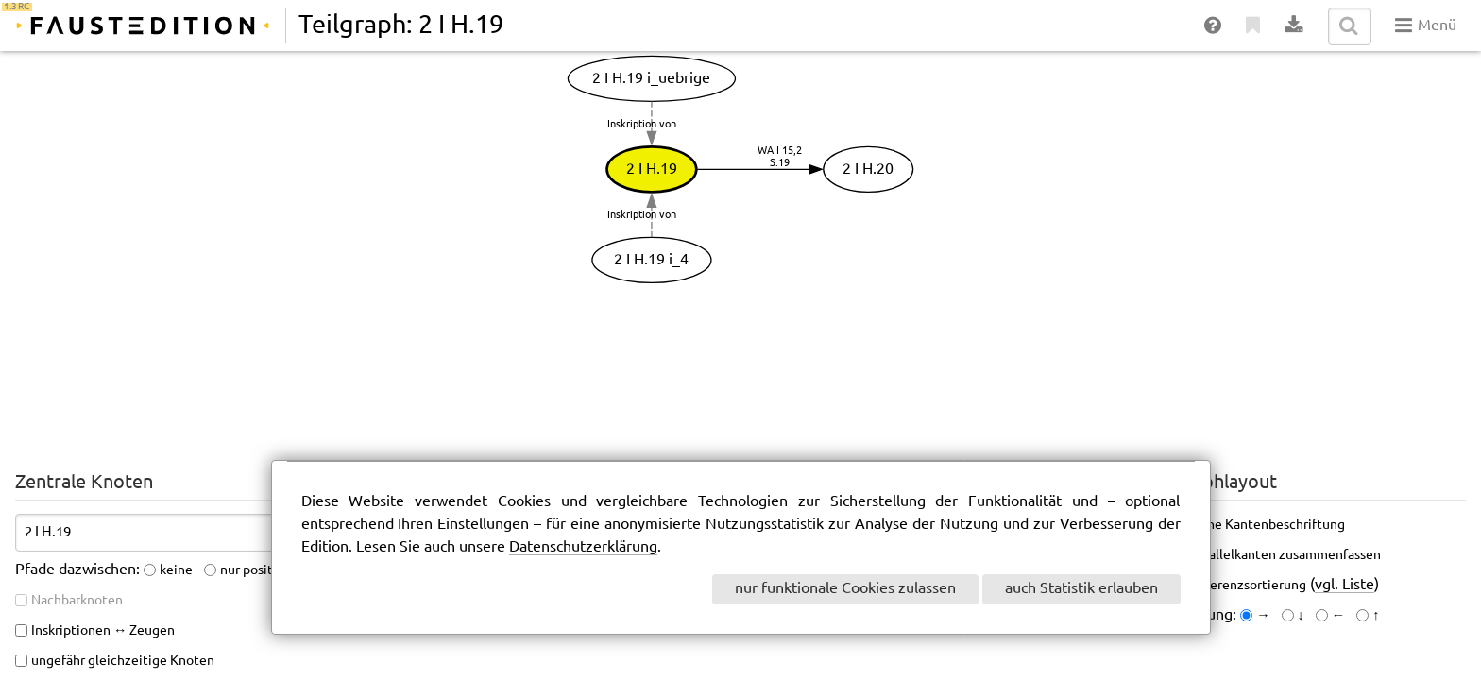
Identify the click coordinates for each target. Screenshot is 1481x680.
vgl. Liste (1344, 585)
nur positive (255, 570)
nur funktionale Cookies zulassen (845, 589)
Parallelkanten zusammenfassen (1285, 555)
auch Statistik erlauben (1081, 589)
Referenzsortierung (1247, 585)
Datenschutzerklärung (583, 547)
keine (176, 570)
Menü (1425, 25)
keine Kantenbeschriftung (1267, 525)
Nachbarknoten (77, 600)
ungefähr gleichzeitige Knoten (122, 661)
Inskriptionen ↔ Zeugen (103, 631)
